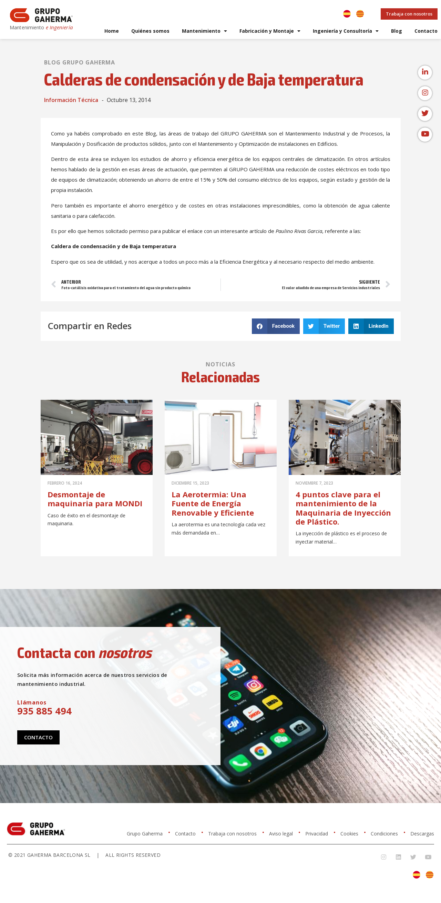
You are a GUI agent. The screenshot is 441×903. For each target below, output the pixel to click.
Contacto (426, 31)
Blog (396, 31)
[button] (276, 326)
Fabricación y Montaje (269, 31)
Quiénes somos (150, 31)
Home (111, 31)
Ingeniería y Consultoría (346, 31)
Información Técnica (71, 100)
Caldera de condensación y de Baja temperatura (113, 246)
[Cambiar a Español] (346, 14)
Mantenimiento (204, 31)
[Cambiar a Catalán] (360, 14)
